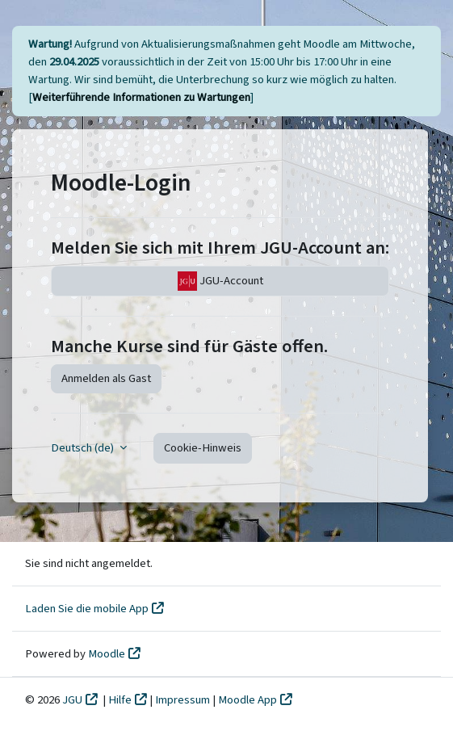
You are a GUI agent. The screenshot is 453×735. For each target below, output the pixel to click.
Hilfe (120, 699)
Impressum (183, 699)
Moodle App (247, 699)
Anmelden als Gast (106, 378)
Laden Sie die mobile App (87, 608)
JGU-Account (220, 281)
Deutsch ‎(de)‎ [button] (83, 447)
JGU (72, 699)
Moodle (106, 653)
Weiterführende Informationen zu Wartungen (141, 97)
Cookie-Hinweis (202, 447)
